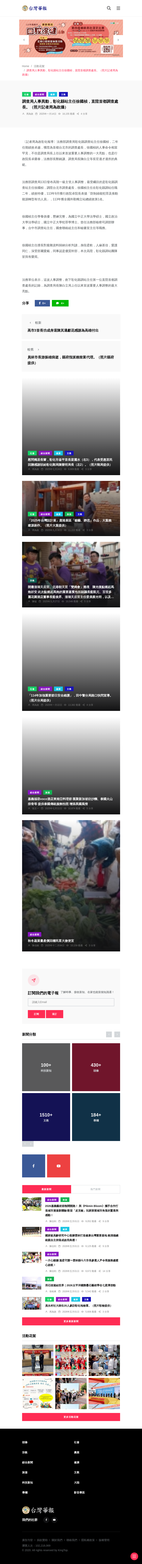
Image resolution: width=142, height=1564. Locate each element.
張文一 (35, 808)
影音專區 (79, 1492)
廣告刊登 (27, 1540)
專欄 (24, 1492)
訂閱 (36, 1014)
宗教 (32, 580)
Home (25, 66)
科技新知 (27, 1482)
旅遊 (69, 514)
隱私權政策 (88, 1540)
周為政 (29, 114)
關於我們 (57, 1540)
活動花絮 (39, 66)
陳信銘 (35, 945)
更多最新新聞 (71, 1321)
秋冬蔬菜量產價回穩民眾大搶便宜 (51, 941)
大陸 (76, 1482)
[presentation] (24, 40)
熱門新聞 (95, 1189)
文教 (63, 94)
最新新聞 (46, 1189)
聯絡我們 (71, 1540)
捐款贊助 (42, 1540)
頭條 (24, 1442)
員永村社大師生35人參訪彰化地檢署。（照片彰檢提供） (79, 1305)
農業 (76, 1452)
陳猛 (34, 601)
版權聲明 (104, 1540)
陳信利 (52, 1221)
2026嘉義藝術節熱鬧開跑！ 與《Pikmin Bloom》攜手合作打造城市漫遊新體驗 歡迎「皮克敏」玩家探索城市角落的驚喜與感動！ (82, 1211)
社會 (26, 94)
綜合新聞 (39, 94)
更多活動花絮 (71, 1417)
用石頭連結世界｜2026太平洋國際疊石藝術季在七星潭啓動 (80, 1285)
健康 (52, 94)
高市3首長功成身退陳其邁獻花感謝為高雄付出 (63, 330)
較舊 (34, 349)
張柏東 (52, 1291)
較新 (34, 322)
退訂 (54, 1014)
